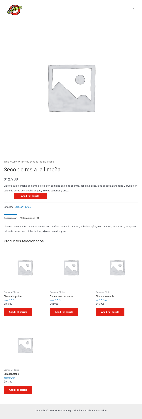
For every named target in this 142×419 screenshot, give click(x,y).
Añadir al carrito (30, 195)
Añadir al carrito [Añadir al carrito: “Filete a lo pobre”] (18, 311)
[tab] (10, 218)
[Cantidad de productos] (8, 196)
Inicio (6, 161)
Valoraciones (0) (29, 217)
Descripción (10, 217)
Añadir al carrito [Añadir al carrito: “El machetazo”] (18, 389)
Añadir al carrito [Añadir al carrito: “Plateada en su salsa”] (64, 311)
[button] (133, 9)
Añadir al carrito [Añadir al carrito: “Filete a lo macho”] (110, 311)
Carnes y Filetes (19, 161)
